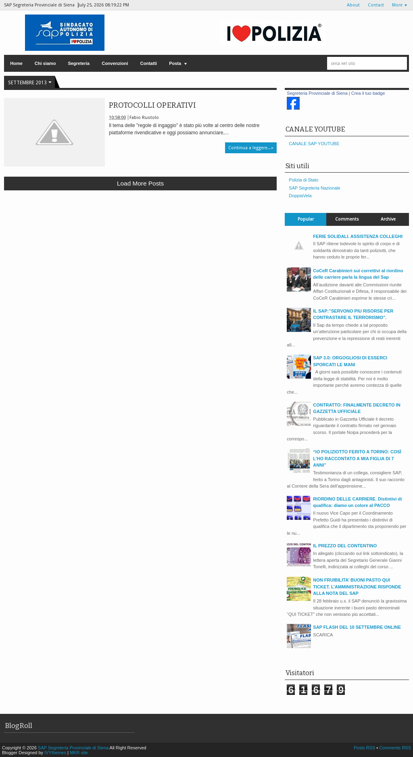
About (353, 5)
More (397, 5)
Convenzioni (115, 63)
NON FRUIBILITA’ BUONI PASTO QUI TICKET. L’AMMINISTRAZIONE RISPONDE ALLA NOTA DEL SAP (357, 587)
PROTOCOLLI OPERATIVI (152, 105)
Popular (306, 219)
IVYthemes (55, 752)
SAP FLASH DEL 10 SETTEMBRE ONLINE (357, 627)
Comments (347, 219)
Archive (388, 219)
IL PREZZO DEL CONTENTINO (345, 545)
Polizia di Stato (303, 179)
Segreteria (79, 63)
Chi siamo (45, 63)
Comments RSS (395, 747)
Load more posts (140, 183)
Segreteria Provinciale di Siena (317, 93)
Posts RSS (365, 747)
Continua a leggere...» (250, 147)
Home (16, 63)
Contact (376, 5)
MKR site (79, 752)
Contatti (148, 63)
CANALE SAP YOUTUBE (314, 143)
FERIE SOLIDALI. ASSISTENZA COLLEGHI (358, 236)
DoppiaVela (300, 195)
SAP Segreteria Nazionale (314, 188)
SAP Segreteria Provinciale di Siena (74, 747)
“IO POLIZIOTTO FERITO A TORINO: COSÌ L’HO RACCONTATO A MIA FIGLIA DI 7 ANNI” (357, 458)
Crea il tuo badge (368, 93)
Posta (175, 63)
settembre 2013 (27, 83)
